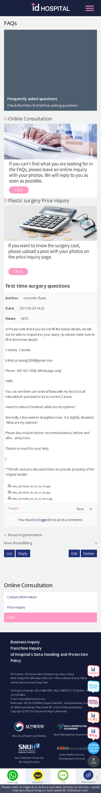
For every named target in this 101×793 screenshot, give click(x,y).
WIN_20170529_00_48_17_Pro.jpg (31, 492)
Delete (88, 553)
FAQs (11, 617)
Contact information (21, 597)
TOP (93, 763)
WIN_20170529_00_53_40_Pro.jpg (31, 486)
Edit (74, 553)
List (9, 553)
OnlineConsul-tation (94, 747)
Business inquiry (25, 641)
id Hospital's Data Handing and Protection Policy (49, 657)
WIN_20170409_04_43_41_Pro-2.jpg (32, 499)
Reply (22, 553)
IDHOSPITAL (50, 9)
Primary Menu (90, 8)
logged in (45, 519)
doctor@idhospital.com (32, 699)
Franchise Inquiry (26, 648)
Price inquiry (16, 607)
